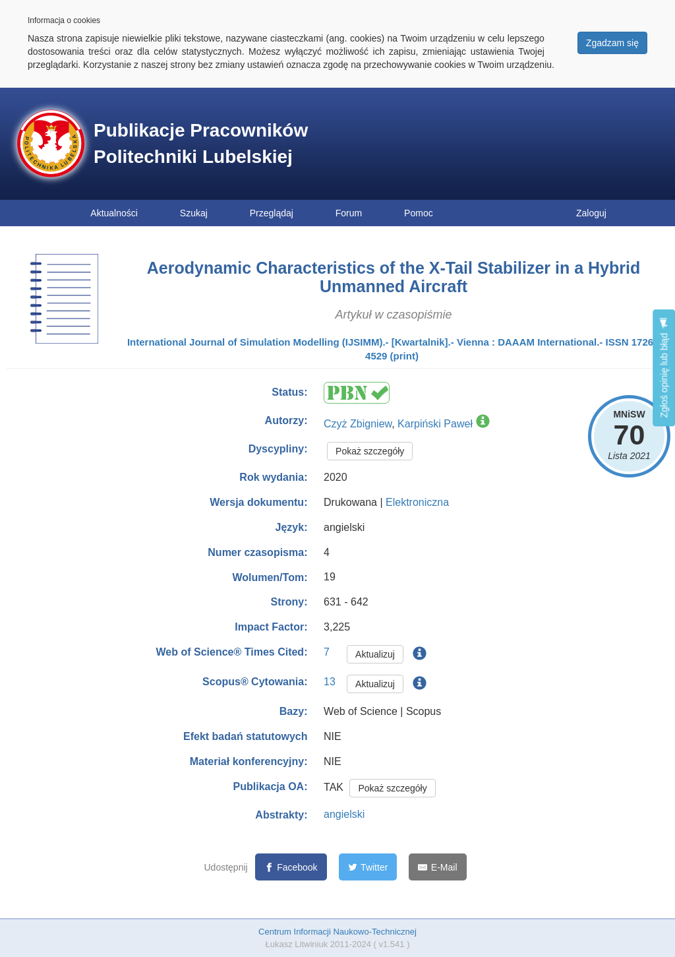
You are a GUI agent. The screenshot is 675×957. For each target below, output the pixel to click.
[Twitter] (368, 866)
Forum (349, 213)
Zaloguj (591, 213)
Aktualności (114, 213)
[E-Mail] (437, 866)
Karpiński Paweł (435, 423)
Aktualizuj (375, 654)
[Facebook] (291, 866)
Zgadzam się (612, 43)
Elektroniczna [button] (417, 502)
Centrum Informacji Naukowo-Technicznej (337, 932)
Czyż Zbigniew (358, 423)
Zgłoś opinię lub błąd (664, 367)
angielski (344, 814)
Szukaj (194, 213)
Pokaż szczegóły (370, 451)
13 (330, 681)
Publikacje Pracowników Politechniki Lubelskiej (201, 143)
